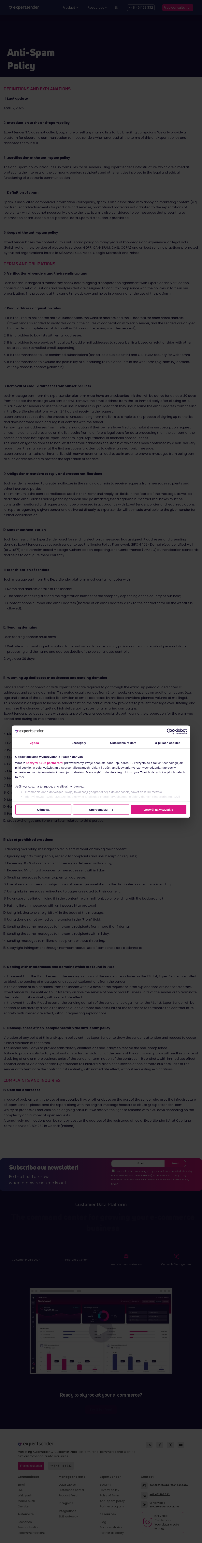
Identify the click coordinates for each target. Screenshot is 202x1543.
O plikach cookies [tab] (167, 742)
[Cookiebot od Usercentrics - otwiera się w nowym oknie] (169, 731)
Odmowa (43, 809)
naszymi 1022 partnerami (44, 763)
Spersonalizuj (101, 809)
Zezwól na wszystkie (158, 809)
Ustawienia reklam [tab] (123, 742)
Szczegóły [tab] (79, 742)
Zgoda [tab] (34, 742)
